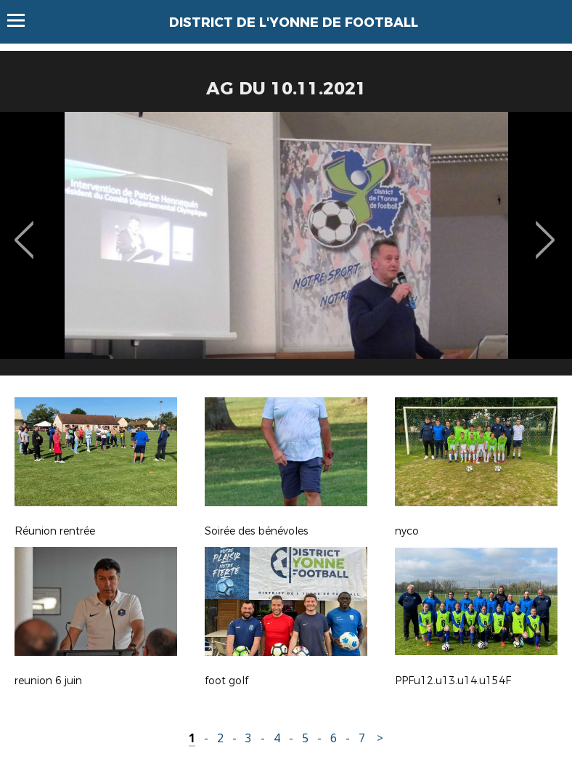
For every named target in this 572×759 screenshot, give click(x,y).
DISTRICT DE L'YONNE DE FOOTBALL (293, 23)
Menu (22, 20)
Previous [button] (24, 229)
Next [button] (545, 229)
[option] (286, 249)
